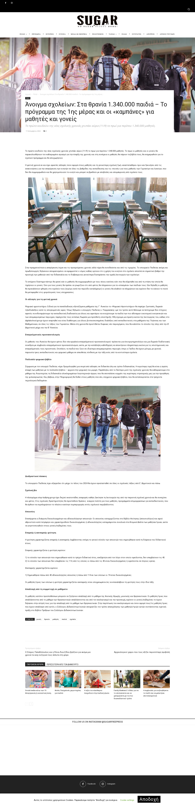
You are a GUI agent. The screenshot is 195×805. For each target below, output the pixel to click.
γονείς (38, 619)
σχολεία (73, 619)
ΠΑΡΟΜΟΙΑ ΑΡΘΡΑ (35, 664)
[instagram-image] (57, 749)
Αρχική (28, 94)
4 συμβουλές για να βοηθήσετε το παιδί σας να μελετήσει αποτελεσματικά (155, 693)
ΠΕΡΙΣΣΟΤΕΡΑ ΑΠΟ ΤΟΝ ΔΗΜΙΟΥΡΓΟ (62, 664)
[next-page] (31, 704)
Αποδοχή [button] (149, 799)
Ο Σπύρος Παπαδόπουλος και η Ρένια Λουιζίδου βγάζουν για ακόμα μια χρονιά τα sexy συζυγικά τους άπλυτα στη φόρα (57, 653)
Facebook (92, 784)
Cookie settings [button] (127, 800)
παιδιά (64, 619)
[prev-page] (27, 704)
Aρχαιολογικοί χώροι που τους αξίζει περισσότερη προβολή (142, 652)
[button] (97, 9)
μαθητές (56, 619)
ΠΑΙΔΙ (35, 94)
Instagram (111, 784)
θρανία (47, 619)
